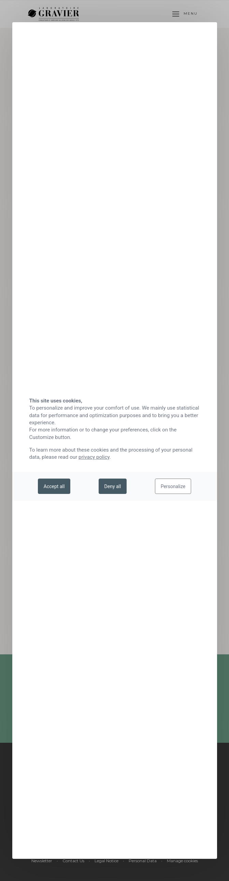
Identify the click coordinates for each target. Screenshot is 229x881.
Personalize (173, 486)
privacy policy (94, 457)
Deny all (112, 486)
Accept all (54, 486)
